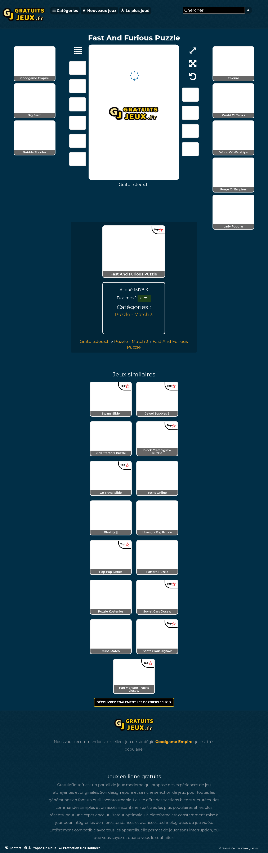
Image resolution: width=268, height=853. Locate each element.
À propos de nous (40, 848)
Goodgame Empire (173, 741)
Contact (13, 848)
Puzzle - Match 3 (134, 314)
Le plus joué (135, 10)
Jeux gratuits (250, 848)
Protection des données (79, 848)
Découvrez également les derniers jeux (134, 702)
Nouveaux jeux (99, 10)
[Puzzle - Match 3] (76, 50)
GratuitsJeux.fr (95, 341)
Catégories (65, 10)
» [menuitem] (97, 341)
